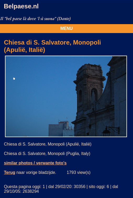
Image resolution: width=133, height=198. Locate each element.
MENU (66, 28)
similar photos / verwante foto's (35, 163)
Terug (9, 172)
